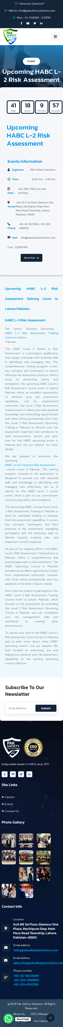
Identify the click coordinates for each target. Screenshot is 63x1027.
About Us (19, 1014)
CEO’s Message (40, 1014)
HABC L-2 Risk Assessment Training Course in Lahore (31, 335)
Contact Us (10, 811)
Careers (8, 796)
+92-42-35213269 (26, 975)
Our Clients (41, 1021)
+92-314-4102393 (26, 984)
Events (7, 804)
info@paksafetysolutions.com (36, 10)
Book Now (31, 258)
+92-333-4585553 (26, 980)
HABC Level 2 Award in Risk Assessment (30, 465)
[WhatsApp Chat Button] (8, 1019)
